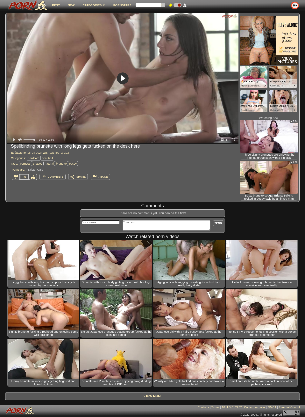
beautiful (47, 158)
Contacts (203, 407)
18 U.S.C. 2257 (232, 407)
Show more (152, 396)
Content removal (255, 407)
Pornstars (122, 5)
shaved (37, 163)
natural (49, 163)
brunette (61, 163)
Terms (215, 407)
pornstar (25, 163)
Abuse (103, 176)
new (71, 5)
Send (218, 223)
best (56, 5)
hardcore (33, 158)
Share (81, 176)
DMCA (272, 407)
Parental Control (289, 407)
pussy (73, 163)
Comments (55, 176)
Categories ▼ (93, 5)
